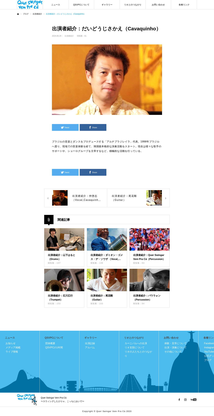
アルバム (90, 347)
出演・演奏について (175, 347)
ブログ (208, 360)
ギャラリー (107, 4)
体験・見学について (175, 343)
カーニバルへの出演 (136, 343)
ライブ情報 (12, 351)
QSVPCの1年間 (54, 347)
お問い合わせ (158, 4)
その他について (173, 351)
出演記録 (90, 343)
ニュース (55, 4)
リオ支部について (135, 347)
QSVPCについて (81, 4)
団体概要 (50, 343)
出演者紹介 (69, 36)
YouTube (209, 351)
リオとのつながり (132, 4)
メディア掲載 (13, 347)
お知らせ (11, 343)
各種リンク (184, 4)
